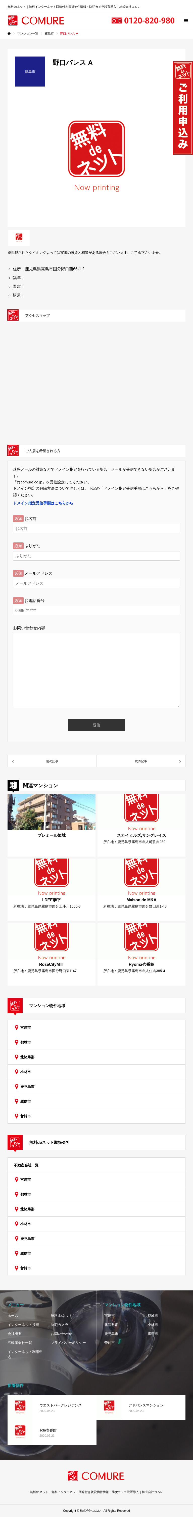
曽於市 (25, 1116)
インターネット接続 (23, 1325)
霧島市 (25, 1101)
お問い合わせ (61, 1334)
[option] (96, 160)
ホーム (13, 1316)
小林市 (25, 1072)
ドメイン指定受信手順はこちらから (43, 503)
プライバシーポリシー (68, 1343)
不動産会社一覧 (26, 1165)
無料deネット (61, 1316)
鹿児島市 (27, 1087)
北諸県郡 (27, 1057)
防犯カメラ (59, 1325)
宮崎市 (25, 1028)
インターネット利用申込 (25, 1354)
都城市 (25, 1042)
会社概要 (15, 1334)
